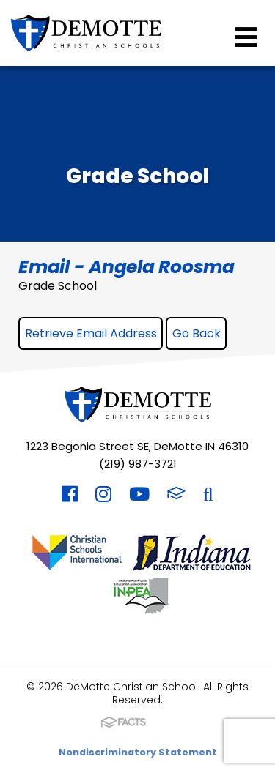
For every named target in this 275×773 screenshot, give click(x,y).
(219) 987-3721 (138, 463)
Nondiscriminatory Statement (138, 752)
